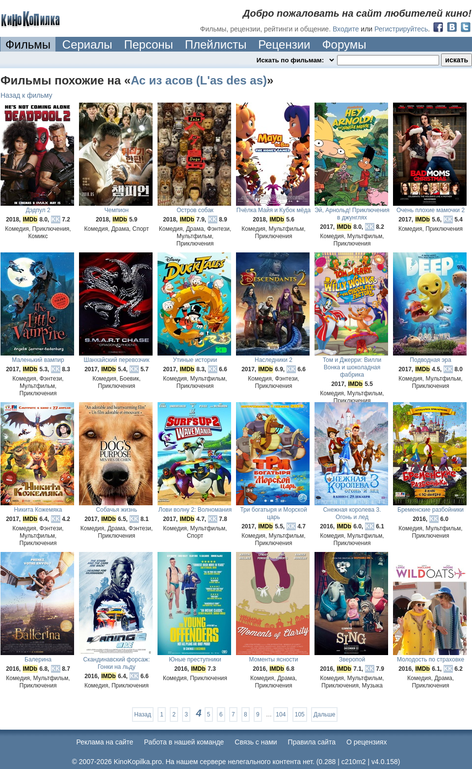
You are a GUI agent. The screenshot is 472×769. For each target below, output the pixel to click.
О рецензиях (366, 742)
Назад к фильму (26, 95)
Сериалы (87, 44)
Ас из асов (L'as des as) (199, 80)
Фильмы (28, 44)
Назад (142, 714)
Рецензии (284, 44)
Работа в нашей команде (184, 742)
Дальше (324, 714)
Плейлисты (216, 44)
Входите (346, 29)
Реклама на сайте (105, 742)
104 (281, 714)
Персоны (148, 44)
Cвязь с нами (256, 742)
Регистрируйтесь (401, 29)
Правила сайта (312, 742)
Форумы (344, 44)
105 (300, 714)
